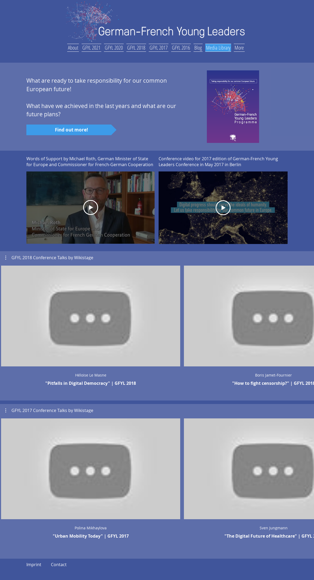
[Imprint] (33, 564)
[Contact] (58, 564)
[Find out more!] (71, 130)
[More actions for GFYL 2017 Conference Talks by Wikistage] (49, 410)
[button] (73, 47)
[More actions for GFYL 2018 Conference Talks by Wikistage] (49, 257)
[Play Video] (223, 207)
